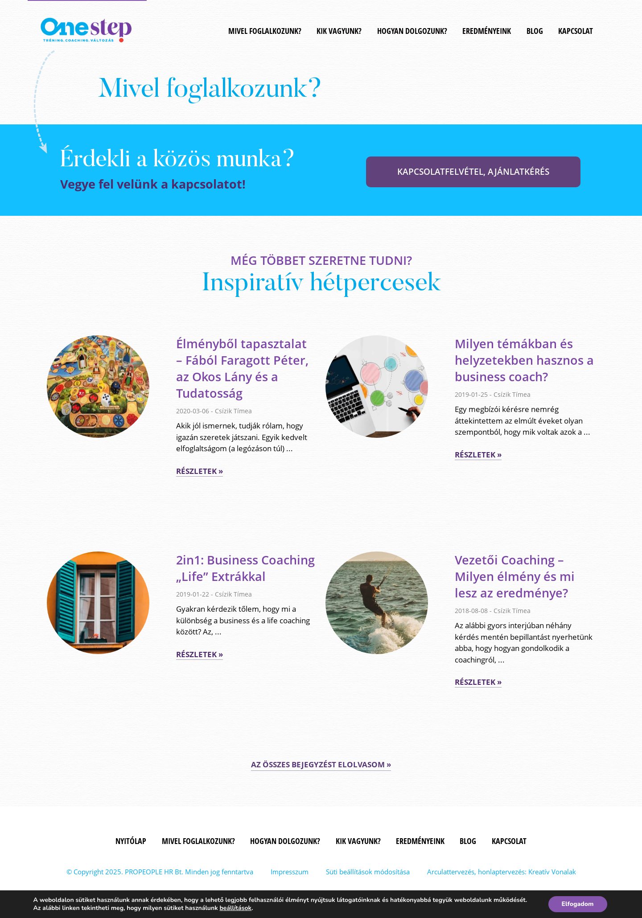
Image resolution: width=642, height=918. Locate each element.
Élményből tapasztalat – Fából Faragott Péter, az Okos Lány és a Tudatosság (242, 368)
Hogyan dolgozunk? (412, 30)
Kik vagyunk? (339, 30)
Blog (535, 30)
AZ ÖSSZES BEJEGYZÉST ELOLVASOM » (321, 764)
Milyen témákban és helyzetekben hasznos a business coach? (524, 360)
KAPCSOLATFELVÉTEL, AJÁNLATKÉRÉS (473, 171)
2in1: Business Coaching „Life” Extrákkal (245, 568)
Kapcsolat (575, 30)
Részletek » (199, 471)
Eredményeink (486, 30)
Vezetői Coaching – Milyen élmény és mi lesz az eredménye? (515, 576)
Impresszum (290, 871)
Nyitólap (130, 841)
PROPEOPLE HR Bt (153, 871)
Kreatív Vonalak (552, 871)
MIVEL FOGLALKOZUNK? (264, 30)
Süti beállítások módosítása (368, 871)
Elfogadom (578, 904)
